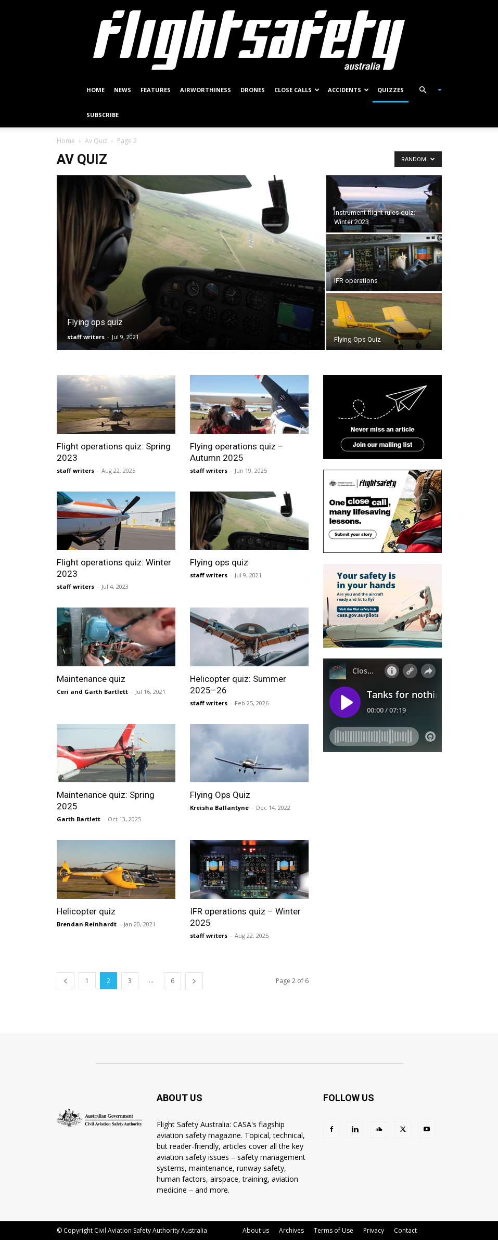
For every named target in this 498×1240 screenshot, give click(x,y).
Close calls (297, 90)
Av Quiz (96, 140)
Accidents (348, 90)
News (122, 90)
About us (255, 1230)
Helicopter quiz (86, 911)
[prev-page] (65, 980)
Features (156, 90)
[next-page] (194, 980)
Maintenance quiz (91, 679)
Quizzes (390, 90)
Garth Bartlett (78, 819)
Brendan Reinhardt (87, 924)
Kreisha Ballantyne (219, 807)
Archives (291, 1230)
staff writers (86, 337)
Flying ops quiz (219, 562)
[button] (426, 90)
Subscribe (102, 115)
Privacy (373, 1230)
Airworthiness (205, 90)
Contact (405, 1230)
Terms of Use (333, 1230)
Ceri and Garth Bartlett (92, 691)
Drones (252, 90)
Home (95, 90)
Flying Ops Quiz (220, 795)
